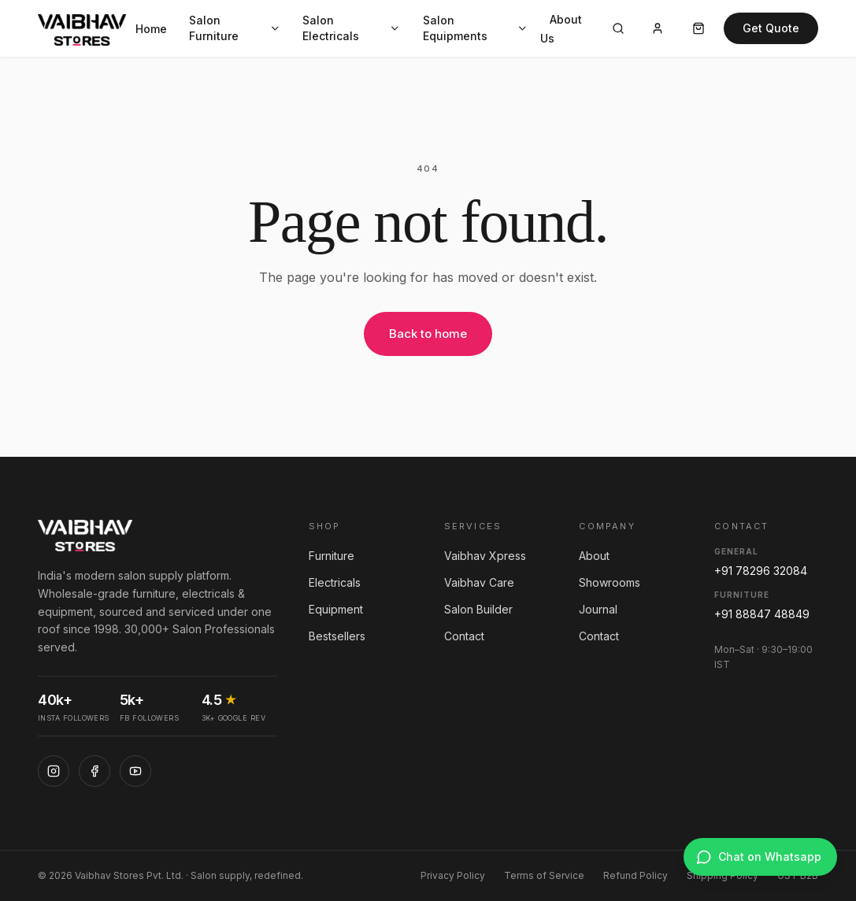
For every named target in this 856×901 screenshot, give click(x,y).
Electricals (335, 582)
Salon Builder (478, 609)
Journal (598, 609)
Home (151, 28)
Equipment (336, 609)
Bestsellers (337, 636)
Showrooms (609, 582)
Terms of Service (544, 875)
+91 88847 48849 (762, 614)
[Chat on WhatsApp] (760, 857)
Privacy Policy (453, 875)
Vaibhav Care (479, 582)
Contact (464, 636)
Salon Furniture (234, 28)
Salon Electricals (351, 28)
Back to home (428, 333)
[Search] (618, 28)
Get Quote (771, 28)
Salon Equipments (475, 28)
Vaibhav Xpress (485, 555)
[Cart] (698, 28)
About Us (561, 29)
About (594, 555)
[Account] (657, 28)
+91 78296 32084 (760, 570)
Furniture (331, 555)
